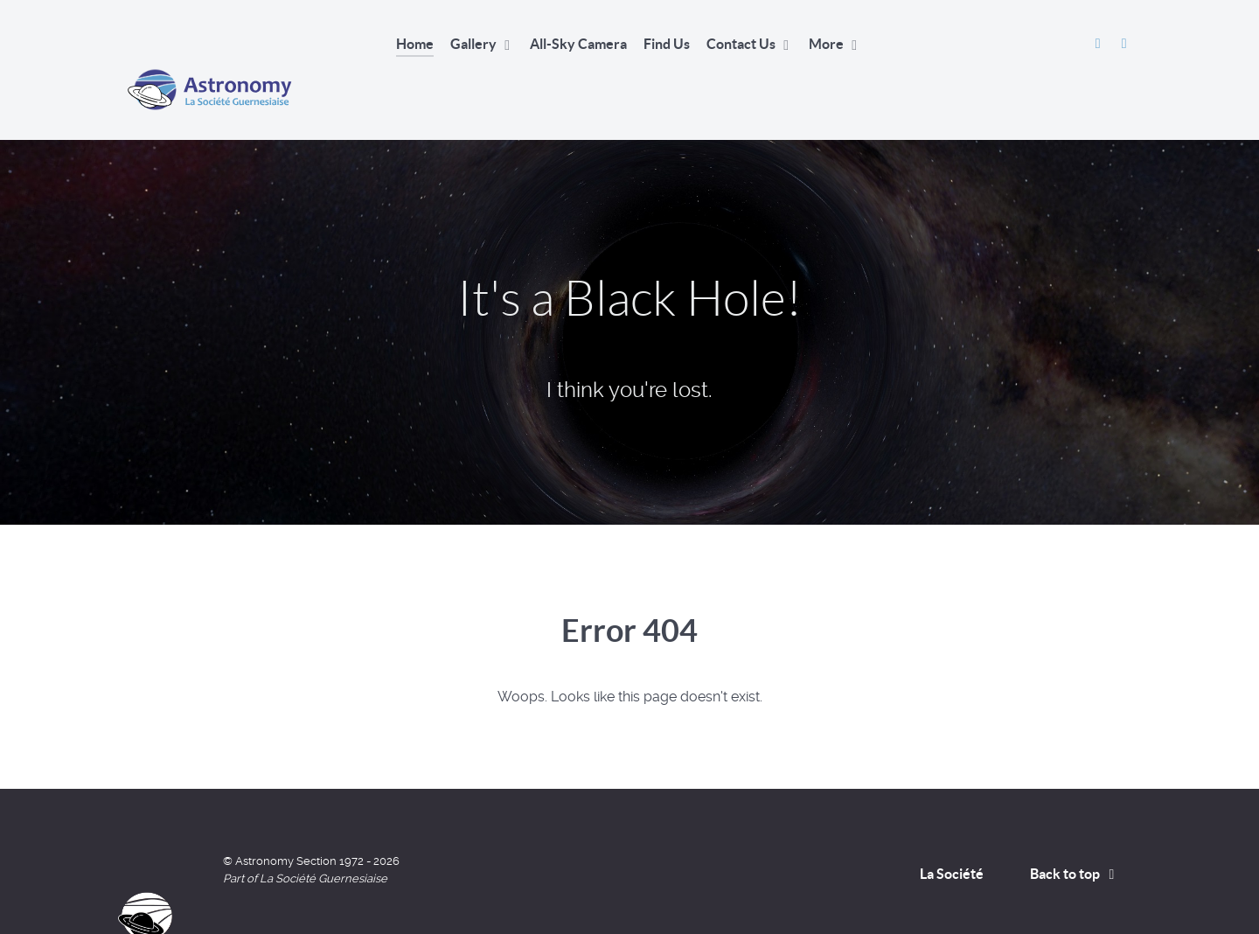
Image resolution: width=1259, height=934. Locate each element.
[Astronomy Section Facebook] (1099, 43)
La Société (952, 834)
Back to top (1075, 834)
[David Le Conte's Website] (1124, 43)
